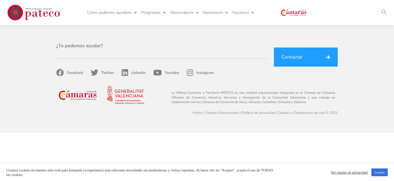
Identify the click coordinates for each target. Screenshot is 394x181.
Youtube (166, 72)
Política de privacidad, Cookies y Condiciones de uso (283, 112)
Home (197, 112)
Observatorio (184, 12)
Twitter (102, 72)
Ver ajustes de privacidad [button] (349, 172)
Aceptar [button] (379, 172)
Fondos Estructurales (222, 112)
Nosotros (243, 12)
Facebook (69, 72)
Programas (153, 12)
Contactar (292, 57)
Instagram (200, 72)
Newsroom (215, 12)
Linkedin (134, 72)
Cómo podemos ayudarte (112, 12)
